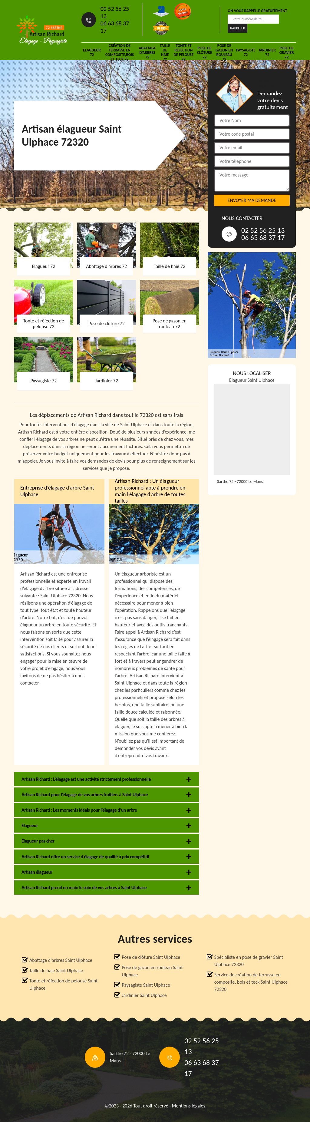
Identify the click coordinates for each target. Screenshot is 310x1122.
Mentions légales (188, 1106)
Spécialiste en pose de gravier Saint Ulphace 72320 (248, 960)
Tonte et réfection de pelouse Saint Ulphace (63, 984)
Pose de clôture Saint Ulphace (151, 957)
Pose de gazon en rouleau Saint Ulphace (152, 971)
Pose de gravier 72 (286, 52)
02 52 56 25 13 (115, 12)
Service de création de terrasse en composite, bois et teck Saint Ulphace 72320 (251, 982)
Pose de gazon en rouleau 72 (224, 52)
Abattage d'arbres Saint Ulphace (60, 960)
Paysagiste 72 (246, 52)
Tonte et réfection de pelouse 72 (183, 52)
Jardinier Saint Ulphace (144, 995)
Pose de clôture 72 (204, 52)
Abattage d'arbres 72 (147, 52)
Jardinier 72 (267, 52)
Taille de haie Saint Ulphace (56, 970)
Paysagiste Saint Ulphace (146, 985)
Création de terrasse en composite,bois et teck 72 (119, 52)
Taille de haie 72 (165, 52)
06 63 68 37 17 (115, 27)
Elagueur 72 (92, 52)
